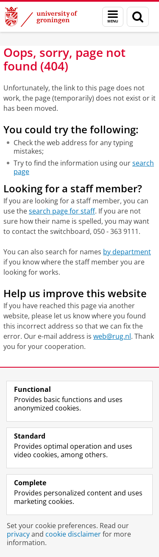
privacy (18, 534)
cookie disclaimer (73, 534)
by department (127, 251)
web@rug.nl (112, 336)
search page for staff (62, 211)
